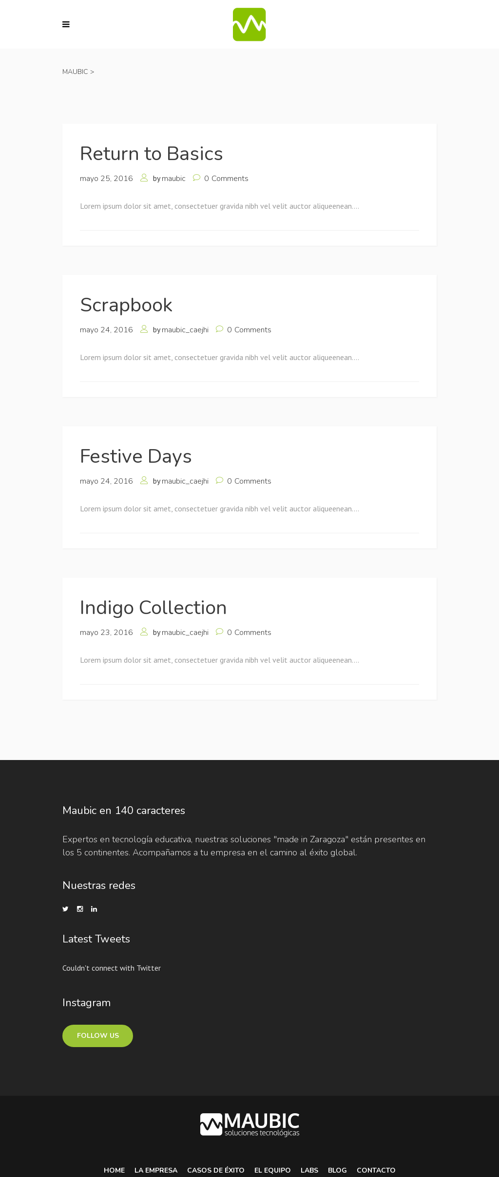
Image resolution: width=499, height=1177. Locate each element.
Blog (337, 1170)
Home (114, 1170)
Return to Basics (151, 154)
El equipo (272, 1170)
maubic (174, 178)
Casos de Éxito (216, 1170)
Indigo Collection (153, 608)
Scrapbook (126, 305)
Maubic (75, 71)
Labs (309, 1170)
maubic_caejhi (185, 330)
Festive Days (136, 456)
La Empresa (155, 1170)
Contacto (376, 1170)
